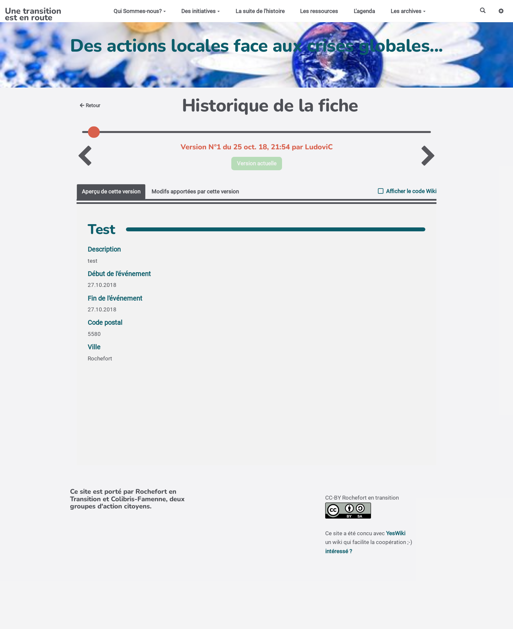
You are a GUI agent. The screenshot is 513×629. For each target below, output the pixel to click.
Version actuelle (256, 163)
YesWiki (395, 533)
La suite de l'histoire (260, 11)
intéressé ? (338, 551)
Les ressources (319, 11)
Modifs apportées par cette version (195, 191)
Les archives (408, 11)
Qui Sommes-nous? (140, 11)
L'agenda (364, 11)
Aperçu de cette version (111, 191)
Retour (90, 105)
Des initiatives (200, 11)
